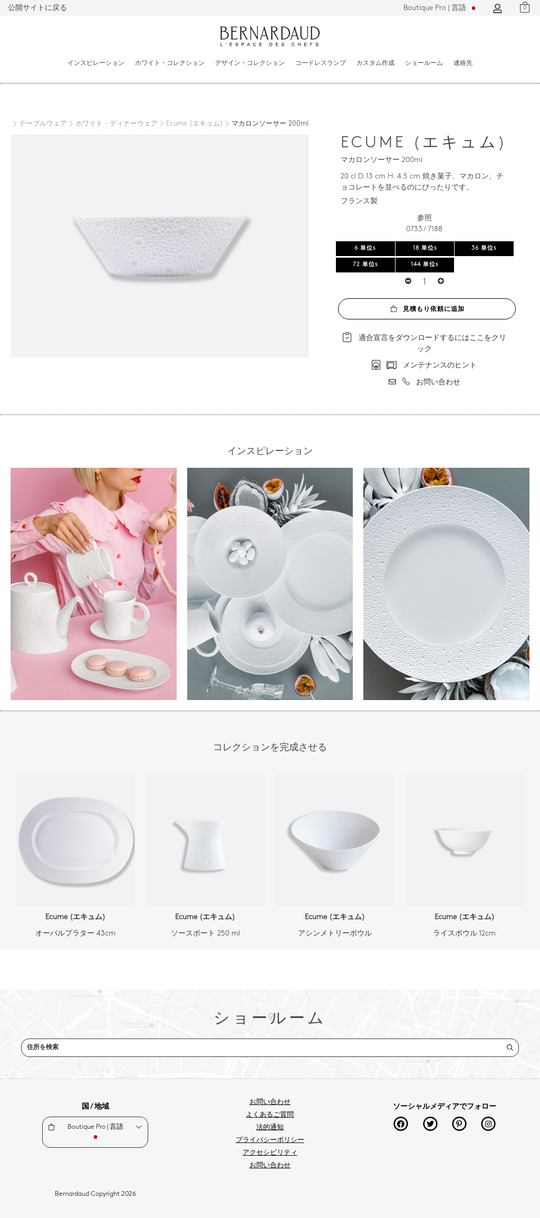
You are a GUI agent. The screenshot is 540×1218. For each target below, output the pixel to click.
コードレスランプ (320, 63)
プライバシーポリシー (270, 1140)
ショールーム (424, 63)
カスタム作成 (375, 63)
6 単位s (365, 248)
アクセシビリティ (270, 1153)
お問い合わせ (270, 1102)
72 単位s (365, 265)
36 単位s (484, 248)
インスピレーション (96, 63)
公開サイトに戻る (37, 8)
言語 (440, 8)
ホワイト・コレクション (170, 63)
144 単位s (425, 265)
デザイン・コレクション (250, 63)
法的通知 (270, 1128)
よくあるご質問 (270, 1115)
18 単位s (425, 248)
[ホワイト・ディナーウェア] (112, 124)
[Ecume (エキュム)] (190, 124)
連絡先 (463, 63)
